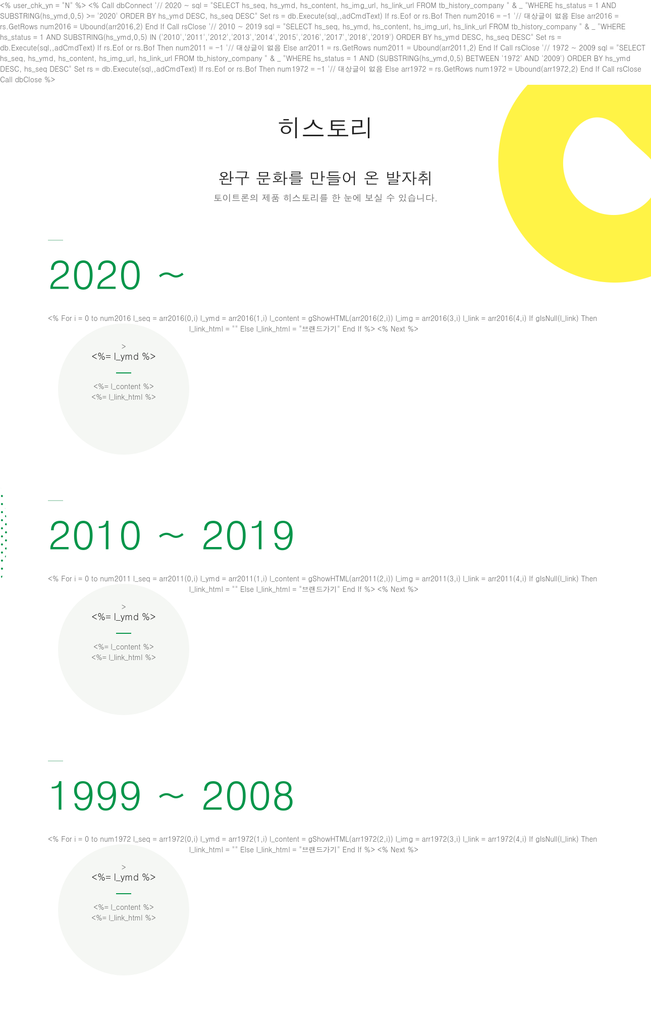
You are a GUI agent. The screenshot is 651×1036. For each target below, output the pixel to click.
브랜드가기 (319, 328)
